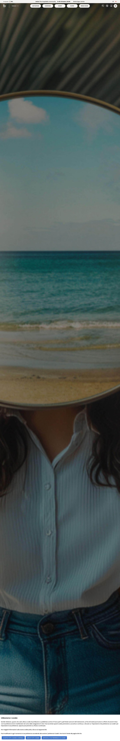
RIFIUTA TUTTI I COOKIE (33, 738)
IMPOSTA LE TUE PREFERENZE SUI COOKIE (54, 738)
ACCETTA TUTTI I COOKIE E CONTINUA (13, 738)
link (46, 729)
